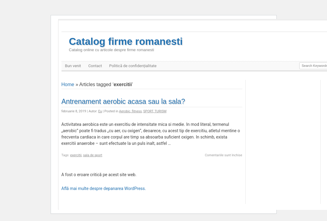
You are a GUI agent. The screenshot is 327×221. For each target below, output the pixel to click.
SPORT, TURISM (154, 111)
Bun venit (73, 66)
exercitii (76, 155)
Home (67, 84)
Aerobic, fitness (130, 111)
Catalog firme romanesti (126, 44)
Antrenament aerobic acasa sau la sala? (123, 101)
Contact (95, 66)
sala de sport (92, 155)
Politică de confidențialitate (132, 66)
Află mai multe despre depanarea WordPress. (103, 188)
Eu (100, 111)
